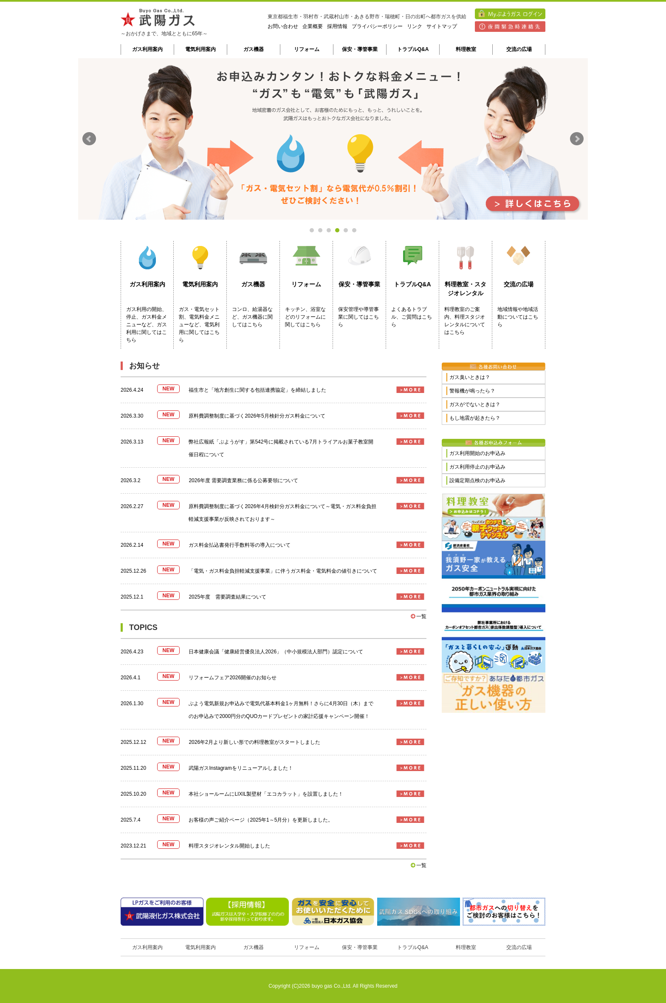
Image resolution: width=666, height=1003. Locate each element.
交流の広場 (519, 49)
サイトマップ (441, 26)
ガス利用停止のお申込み (477, 467)
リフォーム (306, 49)
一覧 (418, 616)
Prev (89, 139)
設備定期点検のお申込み (477, 480)
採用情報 (337, 26)
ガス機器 (253, 49)
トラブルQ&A (413, 49)
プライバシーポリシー (377, 26)
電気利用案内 (200, 49)
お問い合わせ (283, 26)
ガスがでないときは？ (474, 404)
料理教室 (466, 49)
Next (577, 139)
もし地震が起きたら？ (474, 418)
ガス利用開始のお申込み (477, 453)
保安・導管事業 (360, 49)
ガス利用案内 (147, 49)
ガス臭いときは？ (469, 377)
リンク (414, 26)
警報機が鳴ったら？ (472, 391)
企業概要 (312, 26)
